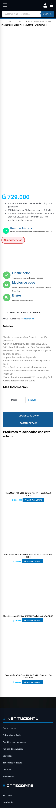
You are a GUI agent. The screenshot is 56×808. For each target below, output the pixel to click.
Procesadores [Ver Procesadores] (9, 676)
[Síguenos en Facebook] (6, 704)
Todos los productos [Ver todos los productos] (12, 615)
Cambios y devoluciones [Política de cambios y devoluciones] (14, 595)
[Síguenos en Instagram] (14, 704)
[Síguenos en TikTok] (23, 704)
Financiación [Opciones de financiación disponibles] (9, 629)
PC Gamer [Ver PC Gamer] (7, 648)
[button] (4, 6)
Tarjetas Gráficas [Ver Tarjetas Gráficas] (11, 662)
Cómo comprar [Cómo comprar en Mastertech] (10, 581)
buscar (47, 14)
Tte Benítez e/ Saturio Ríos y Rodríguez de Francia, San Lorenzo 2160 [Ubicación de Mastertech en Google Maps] (27, 728)
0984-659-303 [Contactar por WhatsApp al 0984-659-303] (14, 736)
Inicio (6, 22)
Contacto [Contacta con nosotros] (7, 622)
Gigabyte (31, 253)
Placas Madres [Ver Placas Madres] (10, 683)
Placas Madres (14, 22)
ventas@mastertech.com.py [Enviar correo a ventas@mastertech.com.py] (21, 741)
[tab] (28, 269)
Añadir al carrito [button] (33, 353)
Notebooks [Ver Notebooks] (8, 655)
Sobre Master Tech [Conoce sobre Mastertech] (12, 588)
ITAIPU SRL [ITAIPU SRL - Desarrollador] (33, 792)
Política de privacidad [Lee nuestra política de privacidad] (13, 602)
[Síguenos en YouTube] (31, 704)
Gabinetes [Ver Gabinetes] (8, 669)
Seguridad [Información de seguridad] (8, 609)
